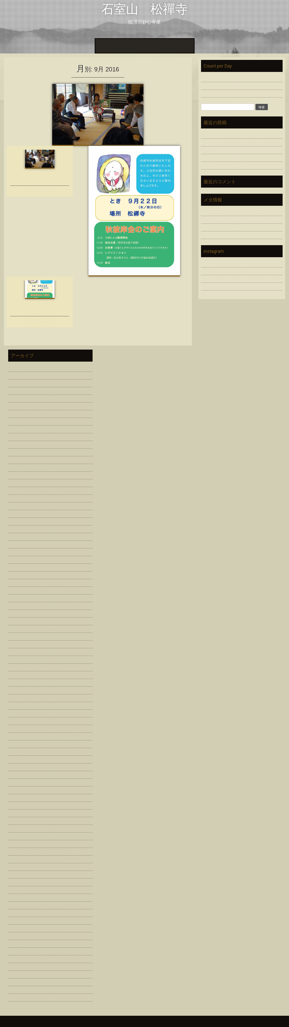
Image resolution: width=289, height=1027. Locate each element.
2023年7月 (18, 420)
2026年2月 (18, 367)
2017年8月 (18, 743)
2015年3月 (18, 896)
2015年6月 (18, 889)
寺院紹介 (124, 45)
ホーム (104, 45)
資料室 (145, 45)
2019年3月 (18, 651)
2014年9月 (18, 927)
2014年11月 (19, 919)
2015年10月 (19, 866)
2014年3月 (18, 973)
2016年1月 (18, 850)
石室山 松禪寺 (144, 9)
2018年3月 (18, 712)
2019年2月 (18, 658)
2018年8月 (18, 689)
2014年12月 (19, 912)
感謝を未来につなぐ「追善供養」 (231, 141)
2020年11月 (19, 551)
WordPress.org (214, 234)
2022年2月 (18, 466)
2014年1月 (18, 989)
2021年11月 (19, 482)
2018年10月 (19, 674)
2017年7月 (18, 751)
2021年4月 (18, 513)
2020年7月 (18, 582)
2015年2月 (18, 904)
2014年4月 (18, 966)
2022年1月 (18, 474)
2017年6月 (18, 758)
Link (161, 45)
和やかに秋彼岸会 (39, 190)
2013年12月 (19, 996)
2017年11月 (19, 735)
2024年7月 (18, 390)
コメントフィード (217, 226)
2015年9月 (18, 873)
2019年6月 (18, 643)
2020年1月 (18, 628)
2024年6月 (18, 397)
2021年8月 (18, 490)
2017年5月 (18, 766)
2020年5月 (18, 597)
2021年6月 (18, 505)
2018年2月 (18, 720)
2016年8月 (18, 812)
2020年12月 (19, 543)
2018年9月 (18, 681)
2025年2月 (18, 382)
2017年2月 (18, 781)
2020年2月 (18, 620)
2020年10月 (19, 559)
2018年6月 (18, 704)
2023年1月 (18, 451)
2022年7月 (18, 459)
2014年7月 (18, 942)
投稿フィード (213, 219)
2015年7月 (18, 881)
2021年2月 (18, 528)
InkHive (44, 1021)
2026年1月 (18, 374)
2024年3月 (18, 405)
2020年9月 (18, 566)
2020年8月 (18, 574)
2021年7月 (18, 497)
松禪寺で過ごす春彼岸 (221, 157)
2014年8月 (18, 935)
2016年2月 (18, 843)
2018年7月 (18, 697)
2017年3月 (18, 774)
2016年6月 (18, 827)
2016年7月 (18, 820)
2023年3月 (18, 436)
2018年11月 (19, 666)
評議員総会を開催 (217, 164)
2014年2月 (18, 981)
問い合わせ (181, 45)
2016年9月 (18, 804)
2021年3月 (18, 520)
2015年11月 (19, 858)
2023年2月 (18, 443)
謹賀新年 (209, 149)
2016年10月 (19, 797)
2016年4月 (18, 835)
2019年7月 (18, 635)
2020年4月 (18, 605)
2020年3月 (18, 612)
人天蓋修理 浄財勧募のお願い (229, 134)
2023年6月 (18, 428)
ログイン (209, 211)
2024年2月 (18, 413)
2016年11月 (19, 789)
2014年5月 (18, 958)
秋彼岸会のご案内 (39, 320)
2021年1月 (18, 536)
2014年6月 (18, 950)
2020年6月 (18, 589)
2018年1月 (18, 728)
